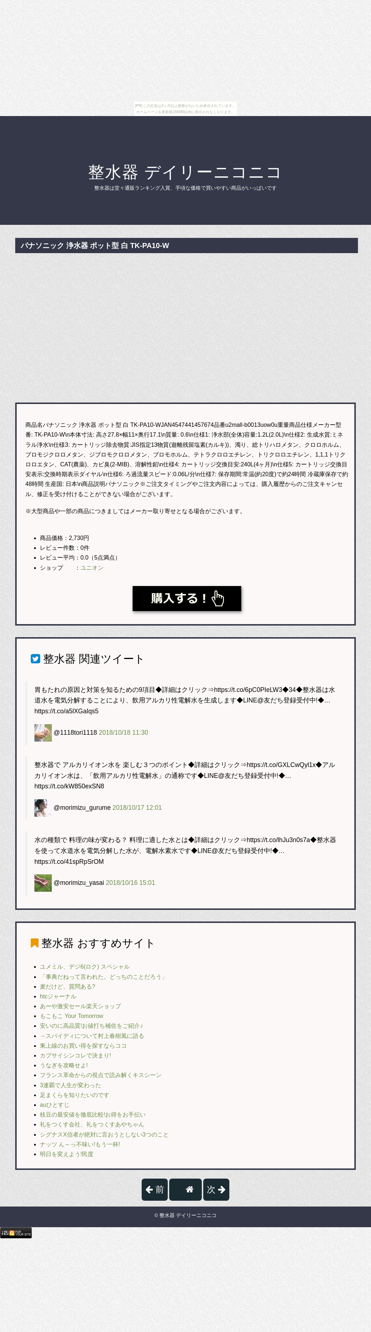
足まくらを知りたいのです (74, 1095)
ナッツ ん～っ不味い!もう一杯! (80, 1144)
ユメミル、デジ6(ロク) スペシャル (85, 967)
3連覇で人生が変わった (70, 1085)
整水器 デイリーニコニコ (185, 172)
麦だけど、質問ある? (67, 986)
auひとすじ (55, 1105)
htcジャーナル (58, 996)
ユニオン (92, 568)
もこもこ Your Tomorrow (71, 1016)
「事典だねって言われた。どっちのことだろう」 (103, 977)
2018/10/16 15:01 (130, 882)
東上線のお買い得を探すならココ (83, 1046)
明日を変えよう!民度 (66, 1154)
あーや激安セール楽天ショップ (80, 1006)
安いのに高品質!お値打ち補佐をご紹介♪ (91, 1026)
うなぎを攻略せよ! (64, 1065)
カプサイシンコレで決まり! (75, 1055)
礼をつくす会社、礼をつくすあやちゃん (92, 1124)
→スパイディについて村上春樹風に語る (92, 1036)
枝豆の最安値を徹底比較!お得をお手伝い (93, 1115)
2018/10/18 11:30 (123, 732)
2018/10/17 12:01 (137, 807)
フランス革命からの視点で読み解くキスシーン (101, 1075)
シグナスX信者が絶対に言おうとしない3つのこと (104, 1134)
